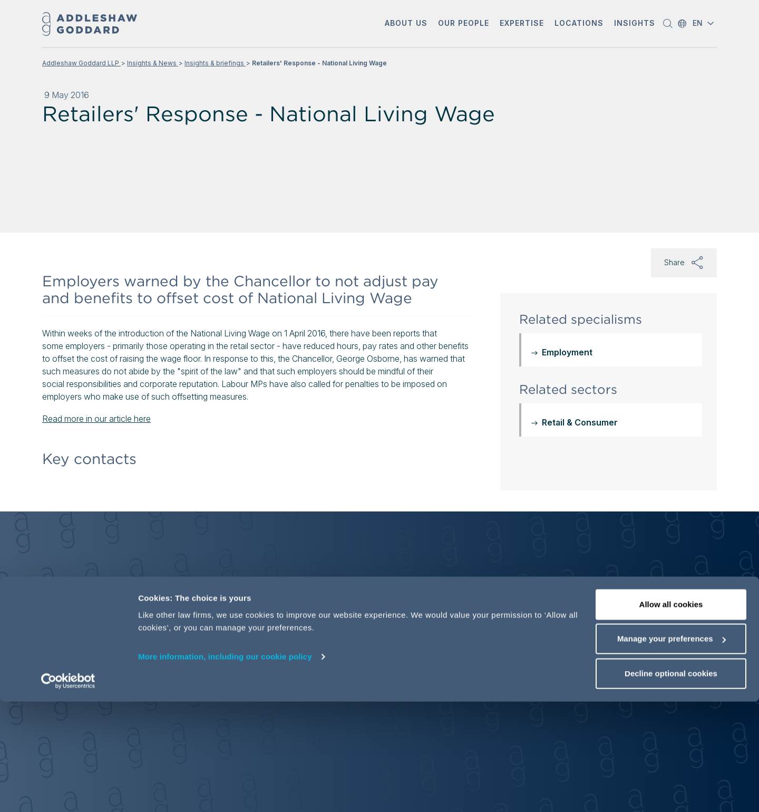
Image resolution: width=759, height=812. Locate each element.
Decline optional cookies (671, 783)
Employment (567, 352)
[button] (406, 24)
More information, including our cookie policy (225, 766)
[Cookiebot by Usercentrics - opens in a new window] (68, 791)
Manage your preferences (671, 749)
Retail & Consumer (580, 422)
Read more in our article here (96, 418)
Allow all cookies (671, 714)
